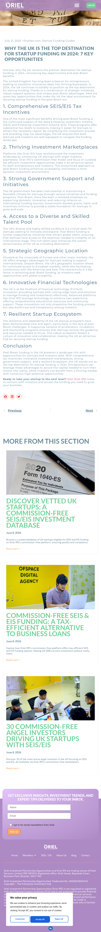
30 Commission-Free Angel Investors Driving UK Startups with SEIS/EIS (42, 735)
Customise (20, 919)
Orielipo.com (32, 40)
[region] (39, 910)
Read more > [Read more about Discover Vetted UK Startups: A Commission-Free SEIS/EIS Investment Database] (13, 548)
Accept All (59, 919)
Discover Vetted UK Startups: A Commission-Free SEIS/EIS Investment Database (41, 513)
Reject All (39, 919)
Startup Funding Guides (58, 40)
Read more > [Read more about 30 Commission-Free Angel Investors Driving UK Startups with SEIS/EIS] (13, 768)
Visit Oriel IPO (76, 379)
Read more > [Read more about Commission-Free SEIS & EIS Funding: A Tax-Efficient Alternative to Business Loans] (13, 659)
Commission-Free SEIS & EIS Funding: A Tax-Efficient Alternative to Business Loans (47, 624)
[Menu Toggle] (76, 5)
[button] (5, 396)
